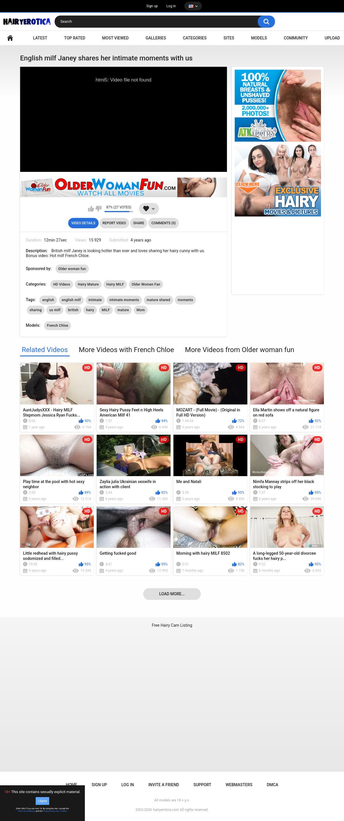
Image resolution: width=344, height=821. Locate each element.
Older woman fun (72, 269)
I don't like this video (98, 209)
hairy (90, 310)
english (48, 300)
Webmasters (239, 784)
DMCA (272, 784)
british (73, 310)
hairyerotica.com (166, 810)
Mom (141, 310)
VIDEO (10, 38)
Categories (195, 38)
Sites (228, 38)
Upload (332, 38)
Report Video (114, 223)
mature (123, 310)
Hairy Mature (88, 284)
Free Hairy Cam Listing (172, 625)
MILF (106, 310)
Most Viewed (115, 38)
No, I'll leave (61, 811)
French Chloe (57, 326)
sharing (36, 310)
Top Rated (74, 38)
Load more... (172, 594)
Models (259, 38)
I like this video (91, 209)
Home (71, 784)
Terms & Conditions (26, 811)
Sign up (152, 6)
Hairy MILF (115, 284)
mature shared (158, 300)
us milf (54, 310)
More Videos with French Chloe (126, 350)
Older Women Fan (146, 284)
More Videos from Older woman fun (239, 350)
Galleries (156, 38)
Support (202, 784)
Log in (171, 6)
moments (185, 300)
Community (296, 38)
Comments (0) (163, 223)
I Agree (42, 801)
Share (138, 223)
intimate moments (124, 300)
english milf (71, 300)
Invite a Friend (163, 784)
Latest (40, 38)
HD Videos (61, 284)
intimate (95, 300)
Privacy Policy (49, 811)
